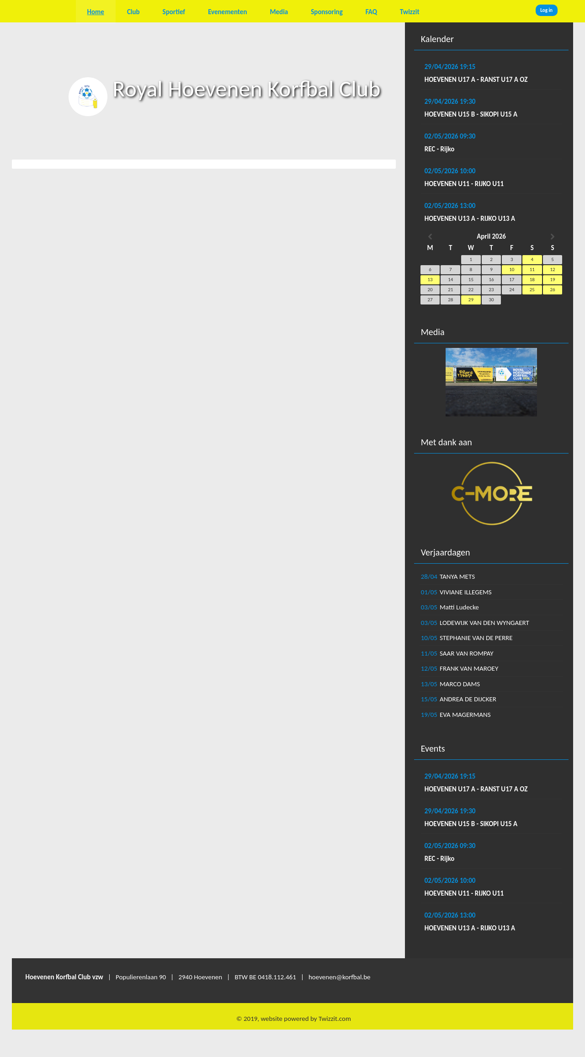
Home (95, 12)
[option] (491, 382)
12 (552, 269)
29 (470, 300)
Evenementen (227, 12)
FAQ (371, 12)
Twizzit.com (335, 1018)
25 (532, 290)
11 (532, 269)
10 (511, 269)
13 (430, 280)
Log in (546, 10)
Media (279, 12)
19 (552, 280)
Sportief (174, 12)
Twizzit (410, 12)
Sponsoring (326, 12)
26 (552, 290)
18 (532, 280)
